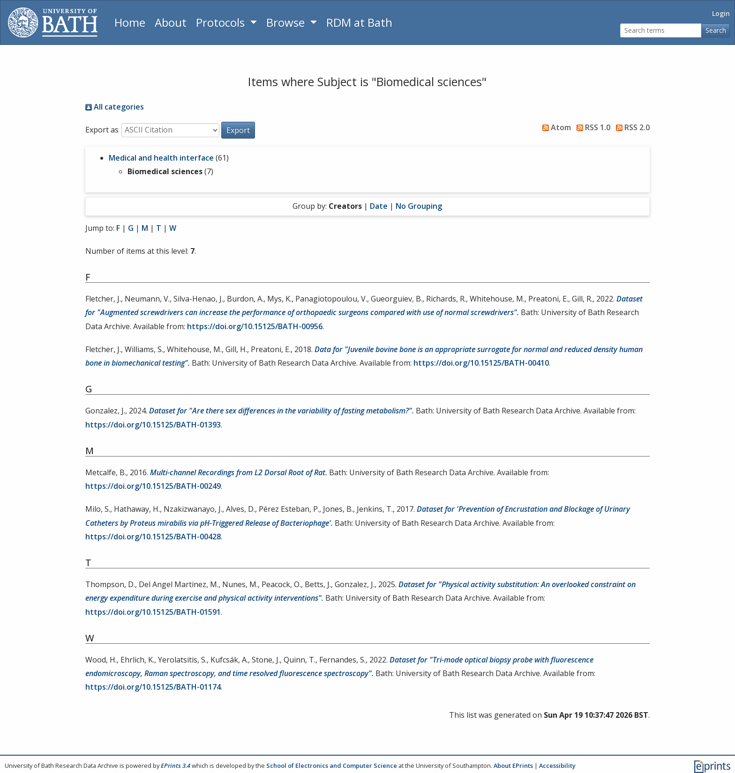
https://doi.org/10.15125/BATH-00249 (153, 486)
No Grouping (419, 206)
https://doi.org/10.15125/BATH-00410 (481, 363)
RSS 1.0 (591, 127)
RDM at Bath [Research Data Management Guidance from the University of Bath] (359, 22)
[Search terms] (661, 30)
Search (715, 30)
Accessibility (557, 765)
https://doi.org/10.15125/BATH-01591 (153, 612)
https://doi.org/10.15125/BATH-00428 (153, 536)
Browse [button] (287, 22)
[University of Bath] (52, 22)
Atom (555, 127)
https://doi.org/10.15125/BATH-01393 (153, 425)
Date (379, 206)
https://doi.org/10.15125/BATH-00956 (254, 326)
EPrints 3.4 (175, 765)
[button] (238, 130)
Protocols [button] (222, 22)
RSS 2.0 (631, 127)
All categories (114, 107)
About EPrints (513, 765)
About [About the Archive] (171, 22)
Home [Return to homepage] (129, 22)
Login (721, 13)
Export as (102, 130)
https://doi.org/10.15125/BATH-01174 (153, 687)
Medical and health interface (161, 158)
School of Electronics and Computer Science (331, 765)
